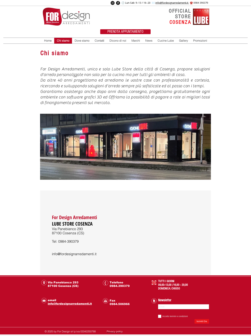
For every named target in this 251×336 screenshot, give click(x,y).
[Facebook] (118, 3)
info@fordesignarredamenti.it (172, 2)
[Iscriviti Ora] (202, 321)
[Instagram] (113, 3)
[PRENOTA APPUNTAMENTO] (125, 31)
